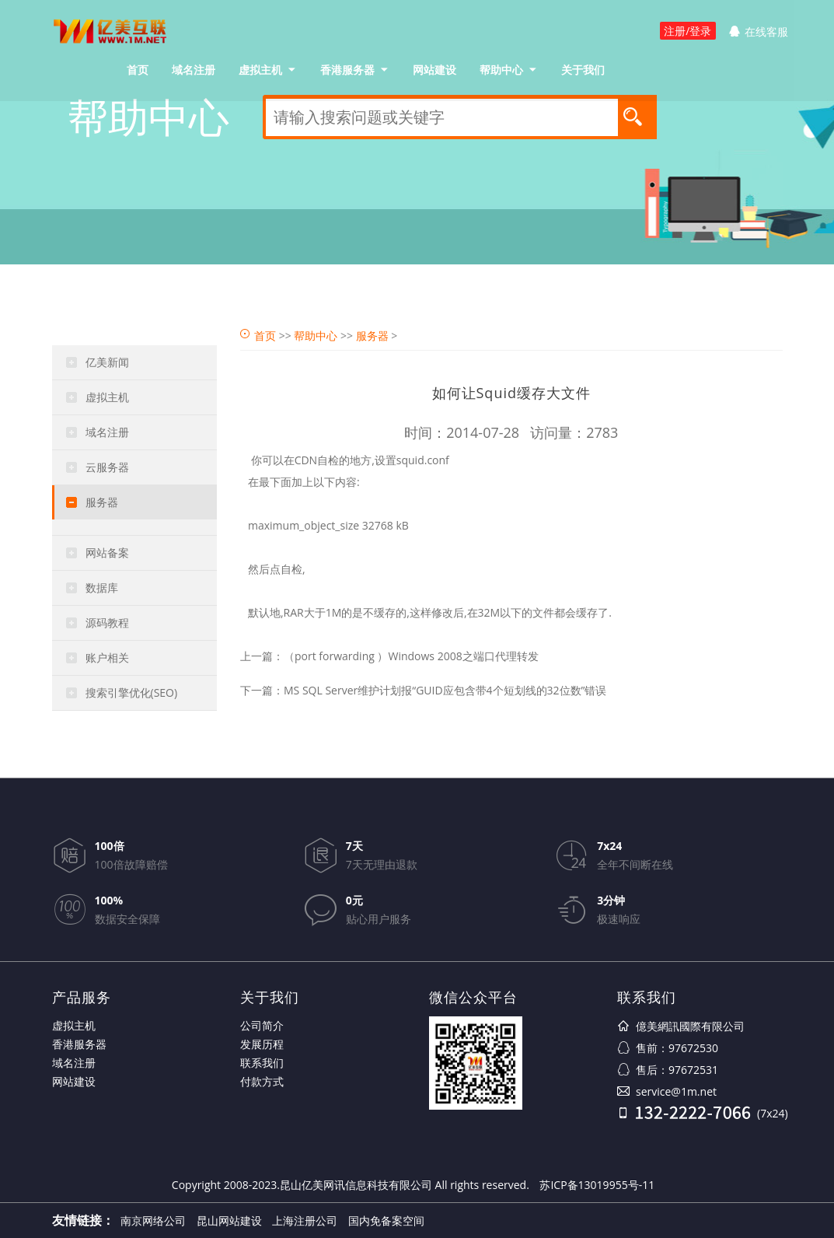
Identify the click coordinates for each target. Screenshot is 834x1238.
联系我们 (262, 1062)
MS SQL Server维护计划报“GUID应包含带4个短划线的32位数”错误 (445, 690)
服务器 (101, 502)
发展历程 (262, 1044)
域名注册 (193, 69)
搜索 (637, 115)
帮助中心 (501, 69)
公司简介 (262, 1025)
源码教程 (107, 622)
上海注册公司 (304, 1220)
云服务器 (107, 467)
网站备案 (107, 552)
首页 (137, 69)
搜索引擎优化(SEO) (131, 692)
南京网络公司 (153, 1220)
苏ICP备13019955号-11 (596, 1184)
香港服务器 (347, 69)
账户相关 (107, 657)
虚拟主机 (260, 69)
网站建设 (434, 69)
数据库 (101, 587)
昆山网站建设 (229, 1220)
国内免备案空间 (386, 1220)
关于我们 (583, 69)
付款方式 (262, 1081)
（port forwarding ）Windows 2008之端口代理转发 (411, 656)
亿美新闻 (107, 362)
